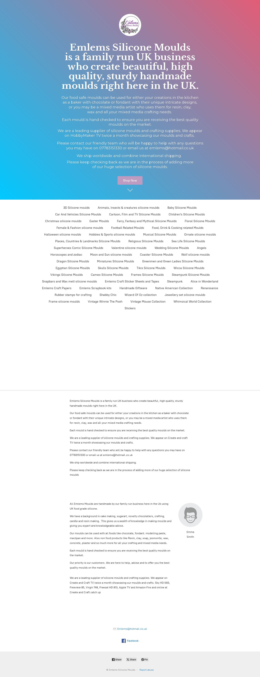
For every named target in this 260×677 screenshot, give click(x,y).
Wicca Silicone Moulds (189, 268)
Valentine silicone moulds (129, 248)
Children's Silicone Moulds (187, 214)
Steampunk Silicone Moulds (191, 275)
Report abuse (146, 669)
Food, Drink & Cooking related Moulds (178, 228)
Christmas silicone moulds (63, 221)
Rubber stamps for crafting (73, 295)
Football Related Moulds (127, 228)
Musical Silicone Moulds (159, 234)
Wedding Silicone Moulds (172, 248)
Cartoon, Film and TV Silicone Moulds (135, 214)
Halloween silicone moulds (62, 234)
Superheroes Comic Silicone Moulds (78, 248)
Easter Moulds (99, 221)
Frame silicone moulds (64, 301)
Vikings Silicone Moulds (66, 275)
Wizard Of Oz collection (141, 295)
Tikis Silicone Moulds (151, 268)
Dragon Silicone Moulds (73, 261)
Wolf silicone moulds (195, 254)
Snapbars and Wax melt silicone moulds (69, 281)
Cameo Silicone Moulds (107, 275)
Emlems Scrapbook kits (95, 288)
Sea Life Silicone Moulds (188, 241)
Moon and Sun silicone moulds (111, 254)
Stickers (130, 308)
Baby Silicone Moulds (182, 208)
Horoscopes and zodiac (66, 254)
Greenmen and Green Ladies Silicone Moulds (173, 261)
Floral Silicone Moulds (200, 221)
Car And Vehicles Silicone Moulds (78, 214)
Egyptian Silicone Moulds (73, 268)
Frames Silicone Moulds (147, 275)
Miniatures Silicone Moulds (115, 261)
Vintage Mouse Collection (147, 301)
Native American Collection (174, 288)
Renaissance (209, 288)
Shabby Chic (108, 295)
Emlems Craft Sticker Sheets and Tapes (132, 281)
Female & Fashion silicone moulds (79, 228)
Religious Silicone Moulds (145, 241)
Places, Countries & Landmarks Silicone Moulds (87, 241)
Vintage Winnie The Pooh (105, 301)
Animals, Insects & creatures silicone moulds (128, 208)
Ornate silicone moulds (200, 234)
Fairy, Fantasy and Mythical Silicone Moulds (147, 221)
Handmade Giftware (133, 288)
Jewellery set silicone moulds (185, 295)
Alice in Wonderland (204, 281)
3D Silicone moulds (76, 208)
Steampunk (175, 281)
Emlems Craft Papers (56, 288)
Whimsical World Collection (192, 301)
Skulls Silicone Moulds (113, 268)
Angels (201, 248)
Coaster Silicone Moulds (156, 254)
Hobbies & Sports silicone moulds (112, 234)
